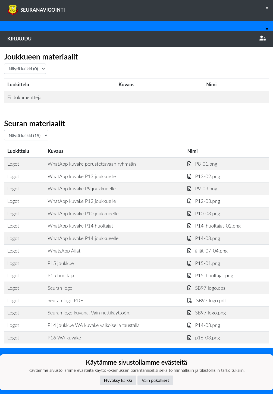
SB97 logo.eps (206, 288)
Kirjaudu (136, 39)
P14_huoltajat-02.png (214, 226)
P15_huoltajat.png (210, 275)
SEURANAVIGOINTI (140, 8)
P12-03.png (203, 201)
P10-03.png (203, 213)
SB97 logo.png (206, 313)
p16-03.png (203, 338)
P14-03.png (203, 238)
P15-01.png (203, 263)
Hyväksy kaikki (118, 380)
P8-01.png (202, 164)
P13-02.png (203, 176)
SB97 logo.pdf (206, 300)
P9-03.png (202, 188)
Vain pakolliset (155, 380)
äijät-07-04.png (207, 251)
